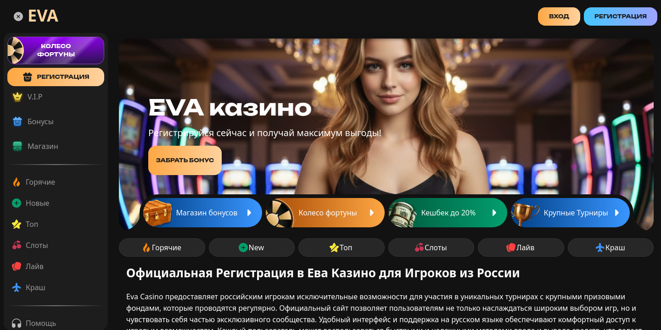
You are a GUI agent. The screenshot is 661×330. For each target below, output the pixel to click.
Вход (559, 16)
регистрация (55, 77)
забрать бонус (185, 160)
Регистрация (620, 16)
